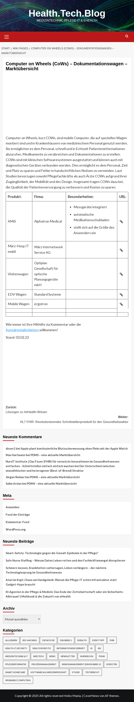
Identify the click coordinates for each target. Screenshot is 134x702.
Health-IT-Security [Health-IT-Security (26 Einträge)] (16, 648)
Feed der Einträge (18, 514)
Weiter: (67, 419)
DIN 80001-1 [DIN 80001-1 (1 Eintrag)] (66, 640)
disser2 (10, 448)
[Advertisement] (67, 106)
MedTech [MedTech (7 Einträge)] (38, 656)
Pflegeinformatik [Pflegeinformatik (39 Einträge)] (15, 664)
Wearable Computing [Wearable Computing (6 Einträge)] (18, 680)
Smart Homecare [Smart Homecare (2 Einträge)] (15, 672)
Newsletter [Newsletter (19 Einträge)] (68, 656)
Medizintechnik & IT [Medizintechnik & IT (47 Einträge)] (16, 656)
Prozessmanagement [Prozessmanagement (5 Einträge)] (44, 664)
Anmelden (12, 507)
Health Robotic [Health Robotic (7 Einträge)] (42, 648)
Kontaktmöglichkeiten (22, 330)
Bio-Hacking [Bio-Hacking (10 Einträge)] (30, 640)
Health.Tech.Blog (67, 13)
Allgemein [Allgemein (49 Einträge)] (11, 640)
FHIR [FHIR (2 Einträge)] (112, 640)
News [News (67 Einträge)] (52, 656)
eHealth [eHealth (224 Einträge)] (82, 640)
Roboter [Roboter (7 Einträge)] (111, 664)
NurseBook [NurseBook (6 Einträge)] (86, 656)
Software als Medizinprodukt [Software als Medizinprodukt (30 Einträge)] (49, 672)
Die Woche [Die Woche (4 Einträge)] (48, 640)
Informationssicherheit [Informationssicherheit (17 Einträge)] (71, 648)
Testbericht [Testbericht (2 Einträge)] (92, 672)
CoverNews (91, 695)
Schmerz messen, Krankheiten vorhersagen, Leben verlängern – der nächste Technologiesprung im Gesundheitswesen (56, 570)
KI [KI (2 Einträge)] (91, 648)
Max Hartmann (15, 455)
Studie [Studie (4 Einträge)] (76, 672)
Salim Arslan (14, 483)
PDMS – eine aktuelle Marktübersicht (55, 455)
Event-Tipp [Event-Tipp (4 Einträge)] (98, 640)
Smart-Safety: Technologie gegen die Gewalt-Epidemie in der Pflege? (52, 553)
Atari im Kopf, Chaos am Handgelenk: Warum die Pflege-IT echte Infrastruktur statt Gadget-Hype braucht (61, 582)
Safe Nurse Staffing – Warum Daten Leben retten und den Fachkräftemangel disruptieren (65, 560)
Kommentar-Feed (17, 522)
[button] (6, 36)
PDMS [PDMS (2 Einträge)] (102, 656)
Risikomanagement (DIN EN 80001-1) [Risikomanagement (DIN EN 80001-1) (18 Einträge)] (81, 664)
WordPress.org (16, 529)
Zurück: (67, 410)
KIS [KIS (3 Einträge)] (99, 648)
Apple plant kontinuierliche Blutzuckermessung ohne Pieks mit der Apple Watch (74, 448)
